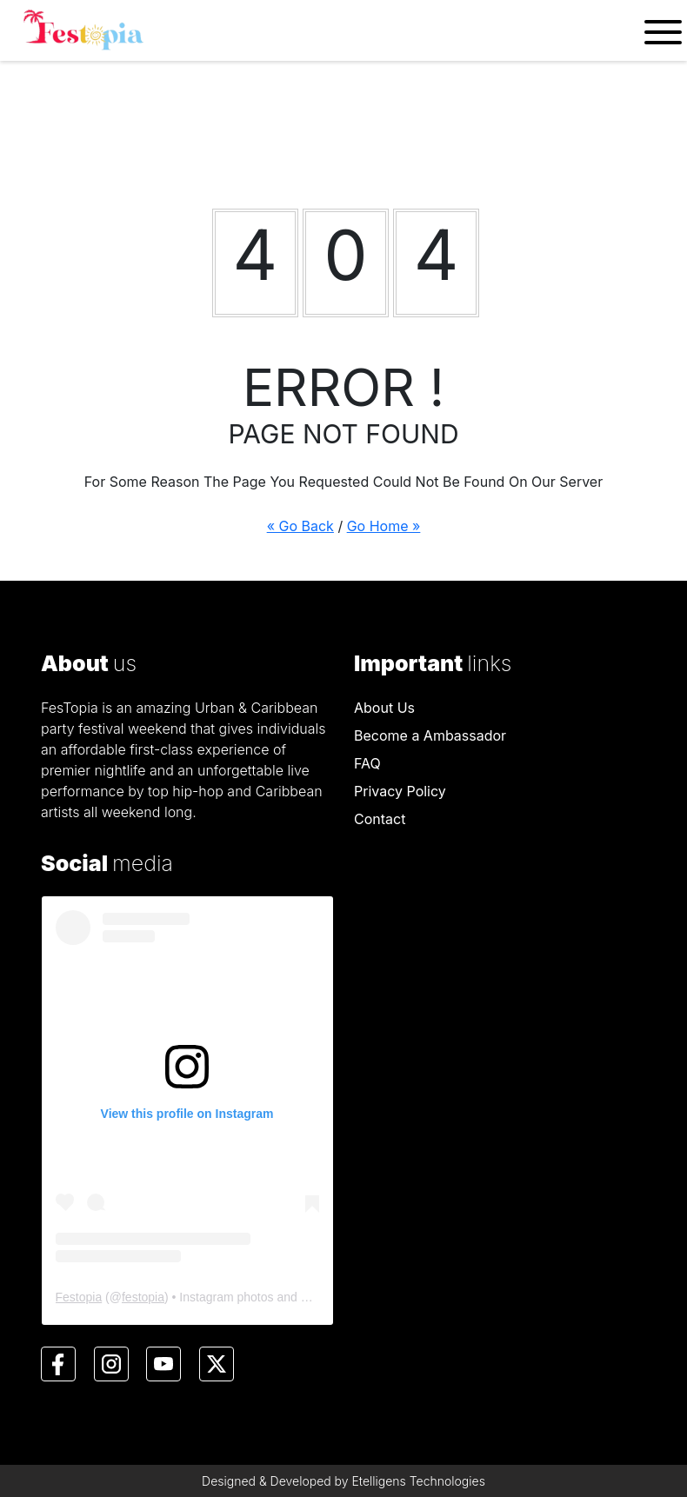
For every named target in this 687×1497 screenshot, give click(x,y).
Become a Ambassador (430, 735)
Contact (379, 819)
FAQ (367, 763)
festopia (143, 1297)
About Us (384, 707)
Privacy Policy (400, 791)
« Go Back (300, 526)
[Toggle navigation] (663, 30)
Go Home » (384, 526)
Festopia (79, 1297)
